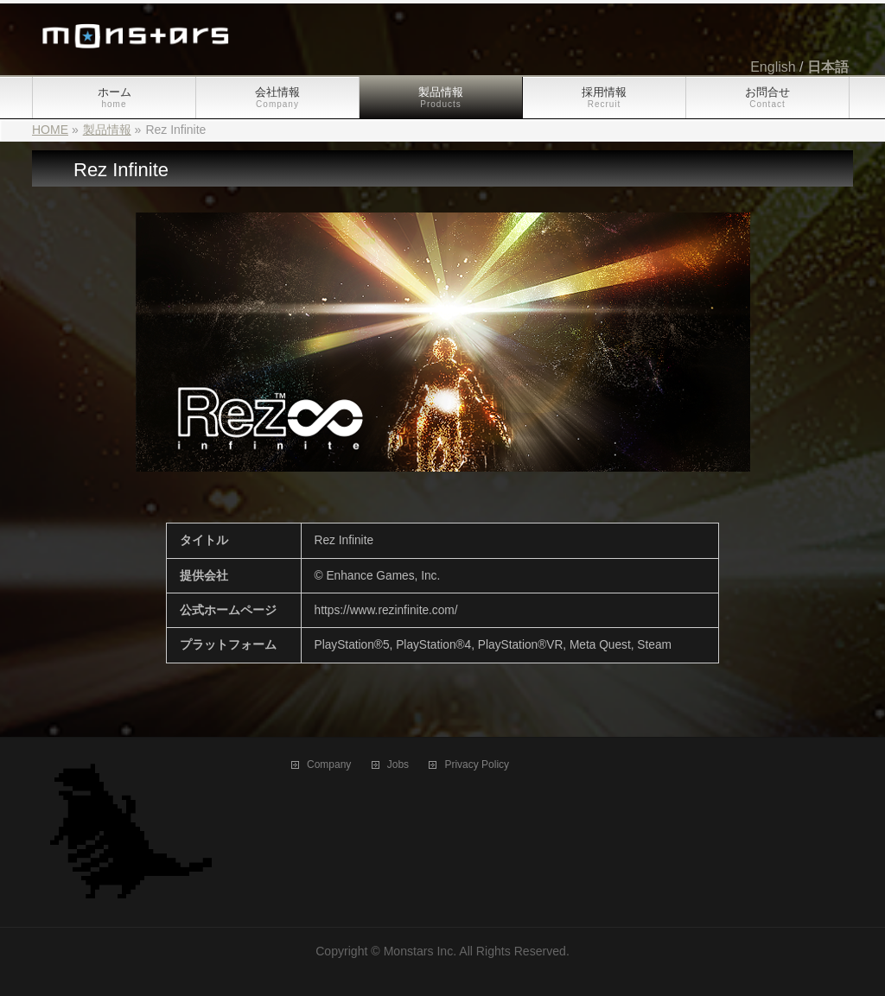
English (772, 67)
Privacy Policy (476, 765)
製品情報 (107, 129)
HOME (50, 129)
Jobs (398, 765)
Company (329, 765)
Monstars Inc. (420, 951)
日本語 (828, 67)
